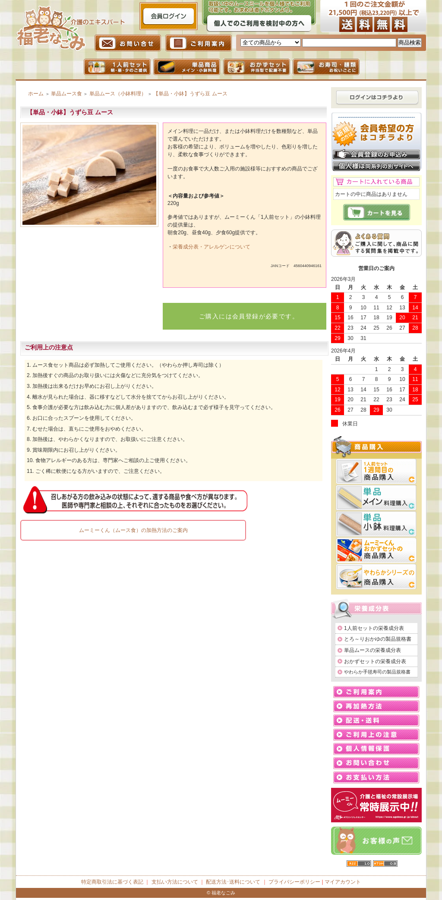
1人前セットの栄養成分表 (374, 628)
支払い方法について (175, 882)
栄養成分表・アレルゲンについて (211, 247)
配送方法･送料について (233, 882)
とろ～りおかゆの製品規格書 (377, 639)
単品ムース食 (66, 94)
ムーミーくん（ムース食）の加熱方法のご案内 (133, 530)
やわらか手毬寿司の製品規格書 (377, 671)
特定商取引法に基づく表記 (112, 882)
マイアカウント (343, 882)
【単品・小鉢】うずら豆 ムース (190, 94)
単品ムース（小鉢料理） (117, 94)
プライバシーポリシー (294, 882)
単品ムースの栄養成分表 (372, 650)
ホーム (36, 94)
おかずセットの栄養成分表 (375, 661)
